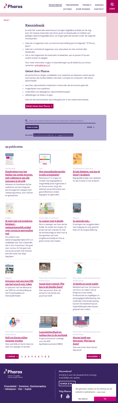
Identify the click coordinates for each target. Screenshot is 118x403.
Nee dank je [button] (83, 399)
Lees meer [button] (101, 392)
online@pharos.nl (42, 65)
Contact (99, 9)
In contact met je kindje (51, 220)
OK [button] (105, 399)
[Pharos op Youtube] (67, 396)
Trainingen (72, 5)
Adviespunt (10, 389)
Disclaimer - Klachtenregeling (32, 386)
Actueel (67, 9)
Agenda (99, 5)
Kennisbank (55, 5)
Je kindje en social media (85, 283)
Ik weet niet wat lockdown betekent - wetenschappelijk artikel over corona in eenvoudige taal (19, 227)
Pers (20, 389)
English (28, 389)
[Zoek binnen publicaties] (60, 121)
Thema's (86, 5)
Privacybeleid (10, 386)
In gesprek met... (81, 220)
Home (6, 20)
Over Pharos (83, 9)
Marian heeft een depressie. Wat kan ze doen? (84, 340)
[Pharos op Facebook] (61, 396)
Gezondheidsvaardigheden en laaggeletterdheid (52, 135)
